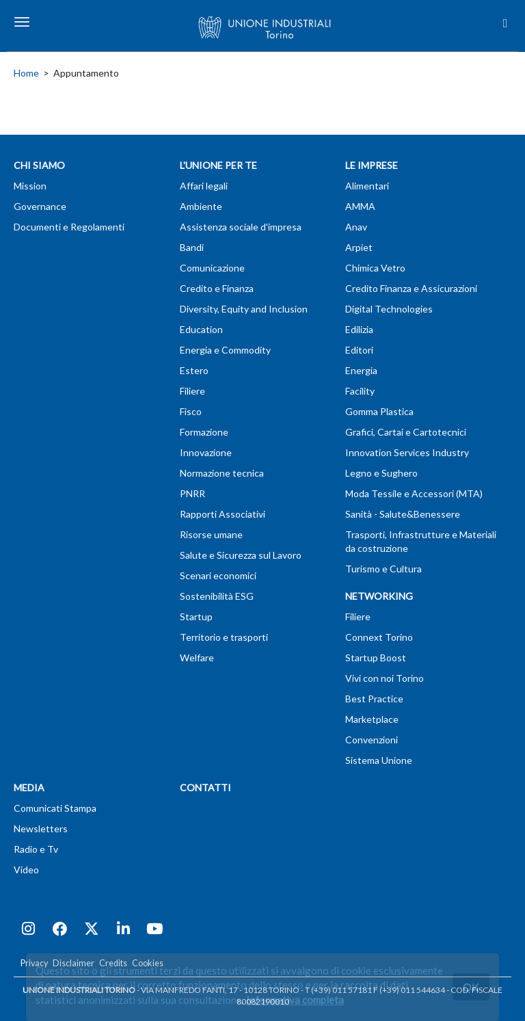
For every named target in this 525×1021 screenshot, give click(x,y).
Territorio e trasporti (224, 637)
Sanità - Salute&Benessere (402, 514)
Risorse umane (211, 534)
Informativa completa (295, 1000)
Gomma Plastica (379, 411)
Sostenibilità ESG (217, 596)
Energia (361, 370)
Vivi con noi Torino (384, 678)
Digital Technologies (389, 309)
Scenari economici (218, 575)
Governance (40, 206)
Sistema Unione (378, 760)
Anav (356, 227)
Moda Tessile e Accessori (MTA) (414, 493)
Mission (30, 185)
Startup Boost (375, 657)
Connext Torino (379, 637)
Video (26, 869)
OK (471, 986)
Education (201, 329)
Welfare (197, 657)
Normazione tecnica (222, 473)
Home (26, 73)
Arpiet (359, 247)
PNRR (192, 493)
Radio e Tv (36, 849)
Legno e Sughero (381, 473)
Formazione (204, 432)
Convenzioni (371, 739)
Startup (196, 616)
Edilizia (359, 329)
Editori (359, 350)
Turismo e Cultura (383, 568)
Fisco (191, 411)
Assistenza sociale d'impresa (240, 227)
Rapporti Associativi (222, 514)
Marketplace (372, 719)
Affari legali (204, 185)
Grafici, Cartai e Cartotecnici (405, 432)
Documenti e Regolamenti (69, 227)
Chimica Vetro (375, 268)
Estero (194, 370)
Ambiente (201, 206)
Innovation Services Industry (407, 452)
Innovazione (206, 452)
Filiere (192, 391)
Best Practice (374, 698)
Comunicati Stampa (55, 808)
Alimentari (367, 185)
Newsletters (41, 828)
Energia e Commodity (225, 350)
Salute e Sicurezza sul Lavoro (240, 555)
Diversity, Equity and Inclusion (244, 309)
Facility (360, 391)
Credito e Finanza (217, 288)
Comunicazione (212, 268)
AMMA (360, 206)
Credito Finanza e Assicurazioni (411, 288)
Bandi (192, 247)
